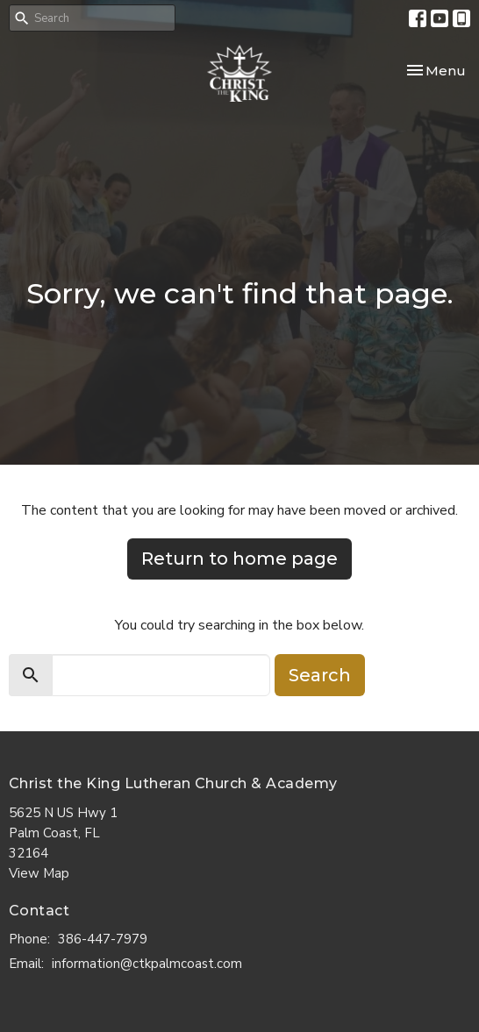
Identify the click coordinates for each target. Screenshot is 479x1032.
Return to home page (239, 558)
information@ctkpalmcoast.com (147, 963)
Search (320, 675)
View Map (39, 873)
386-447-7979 (102, 939)
